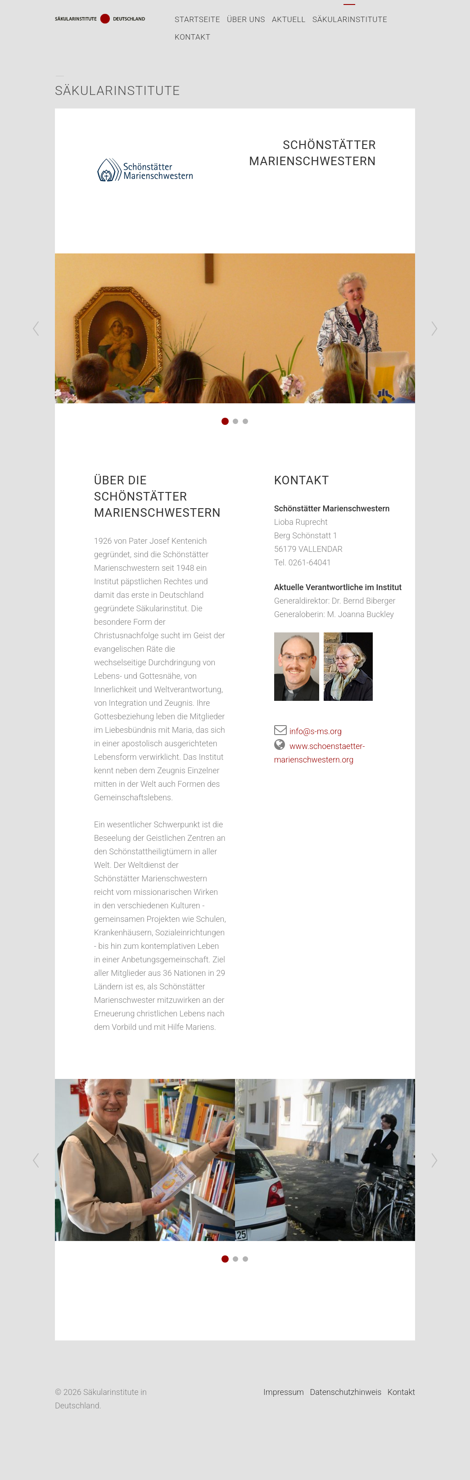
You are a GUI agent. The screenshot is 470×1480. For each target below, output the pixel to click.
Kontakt (193, 36)
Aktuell (289, 19)
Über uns (246, 19)
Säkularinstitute (349, 19)
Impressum (283, 1392)
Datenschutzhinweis (345, 1392)
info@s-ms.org (308, 731)
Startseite (197, 19)
